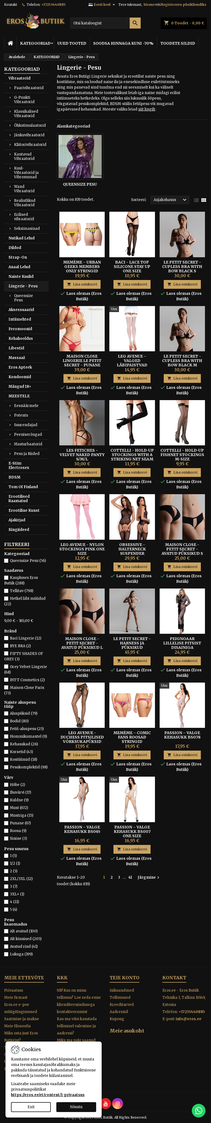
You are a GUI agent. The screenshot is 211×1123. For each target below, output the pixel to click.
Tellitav (21, 591)
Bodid (19, 721)
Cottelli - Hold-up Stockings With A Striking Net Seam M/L (132, 457)
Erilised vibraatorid (24, 216)
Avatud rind (24, 946)
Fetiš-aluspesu (27, 728)
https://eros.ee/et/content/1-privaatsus (48, 1095)
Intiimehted (20, 319)
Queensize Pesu (23, 297)
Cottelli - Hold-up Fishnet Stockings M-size (182, 455)
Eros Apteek (20, 367)
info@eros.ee (188, 1019)
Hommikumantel (28, 736)
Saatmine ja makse (21, 1019)
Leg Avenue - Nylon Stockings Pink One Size (82, 549)
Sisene (149, 4)
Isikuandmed (122, 990)
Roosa (18, 830)
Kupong (117, 1019)
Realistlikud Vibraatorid (24, 202)
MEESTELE (19, 396)
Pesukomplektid (29, 767)
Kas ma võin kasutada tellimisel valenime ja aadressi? (77, 1026)
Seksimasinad (27, 228)
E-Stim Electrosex (19, 465)
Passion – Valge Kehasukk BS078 (182, 735)
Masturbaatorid (28, 444)
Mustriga (21, 815)
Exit (31, 1107)
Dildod (15, 247)
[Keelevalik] (102, 4)
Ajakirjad (17, 520)
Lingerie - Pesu (23, 286)
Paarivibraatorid (29, 88)
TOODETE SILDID (177, 43)
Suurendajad (25, 425)
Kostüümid (23, 759)
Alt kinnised (25, 939)
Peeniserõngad (28, 434)
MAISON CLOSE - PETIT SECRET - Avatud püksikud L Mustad (82, 645)
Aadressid (119, 1011)
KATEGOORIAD (35, 43)
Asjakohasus (171, 200)
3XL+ (17, 894)
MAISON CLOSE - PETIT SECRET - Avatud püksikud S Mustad (182, 551)
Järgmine (149, 877)
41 (130, 877)
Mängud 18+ (20, 386)
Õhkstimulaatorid (30, 125)
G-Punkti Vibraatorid (24, 99)
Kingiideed (19, 529)
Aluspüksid (23, 713)
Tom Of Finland (23, 487)
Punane (20, 823)
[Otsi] (105, 23)
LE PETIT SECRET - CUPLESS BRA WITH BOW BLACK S (182, 266)
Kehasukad (24, 744)
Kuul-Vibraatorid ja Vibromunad (26, 172)
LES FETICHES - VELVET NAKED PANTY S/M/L (82, 455)
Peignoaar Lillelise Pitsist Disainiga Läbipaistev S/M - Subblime (182, 647)
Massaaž (17, 357)
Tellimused (120, 997)
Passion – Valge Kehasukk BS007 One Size (132, 831)
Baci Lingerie (25, 638)
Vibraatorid (19, 78)
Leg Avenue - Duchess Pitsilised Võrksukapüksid (82, 737)
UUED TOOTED (71, 43)
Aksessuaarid (21, 309)
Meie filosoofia (17, 1026)
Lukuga (21, 954)
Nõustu (76, 1107)
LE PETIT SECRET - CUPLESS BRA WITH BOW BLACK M (182, 360)
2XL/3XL (21, 878)
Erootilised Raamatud (19, 498)
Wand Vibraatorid (24, 188)
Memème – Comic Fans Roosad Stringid (132, 737)
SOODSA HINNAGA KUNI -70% (123, 43)
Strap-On (18, 257)
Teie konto (124, 977)
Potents (21, 415)
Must (19, 807)
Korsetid (21, 751)
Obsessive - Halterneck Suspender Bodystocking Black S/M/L (132, 553)
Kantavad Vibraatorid (24, 156)
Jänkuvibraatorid (29, 135)
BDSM (14, 477)
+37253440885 (53, 4)
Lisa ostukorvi (82, 284)
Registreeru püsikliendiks (183, 4)
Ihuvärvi (20, 792)
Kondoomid (20, 377)
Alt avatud (24, 931)
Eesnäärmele (26, 405)
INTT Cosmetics (27, 680)
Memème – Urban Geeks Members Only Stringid (82, 266)
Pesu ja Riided (27, 453)
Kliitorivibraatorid (30, 144)
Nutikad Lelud (22, 238)
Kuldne (19, 800)
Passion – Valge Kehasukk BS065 (82, 829)
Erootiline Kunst (24, 510)
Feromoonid (20, 329)
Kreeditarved (122, 1004)
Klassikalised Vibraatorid (26, 113)
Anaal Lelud (19, 267)
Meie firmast (15, 997)
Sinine (18, 838)
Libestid (16, 348)
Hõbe (17, 784)
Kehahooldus (21, 338)
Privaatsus (13, 990)
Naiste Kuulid (21, 276)
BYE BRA (20, 646)
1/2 (15, 863)
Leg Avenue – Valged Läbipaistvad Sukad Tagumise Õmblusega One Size (132, 365)
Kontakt (10, 4)
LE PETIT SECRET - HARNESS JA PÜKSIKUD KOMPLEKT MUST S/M (132, 645)
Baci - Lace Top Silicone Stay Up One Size (132, 266)
